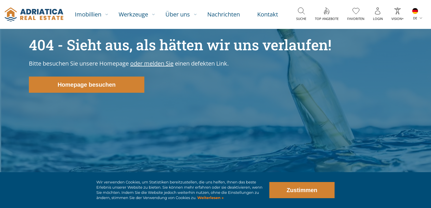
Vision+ (397, 18)
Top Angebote (327, 18)
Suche (301, 18)
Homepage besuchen (86, 84)
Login (378, 18)
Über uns (177, 14)
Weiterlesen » (210, 198)
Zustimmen (302, 190)
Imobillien (88, 14)
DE (415, 18)
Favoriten (355, 18)
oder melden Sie (151, 63)
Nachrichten (223, 14)
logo (34, 14)
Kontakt (267, 14)
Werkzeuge (133, 14)
